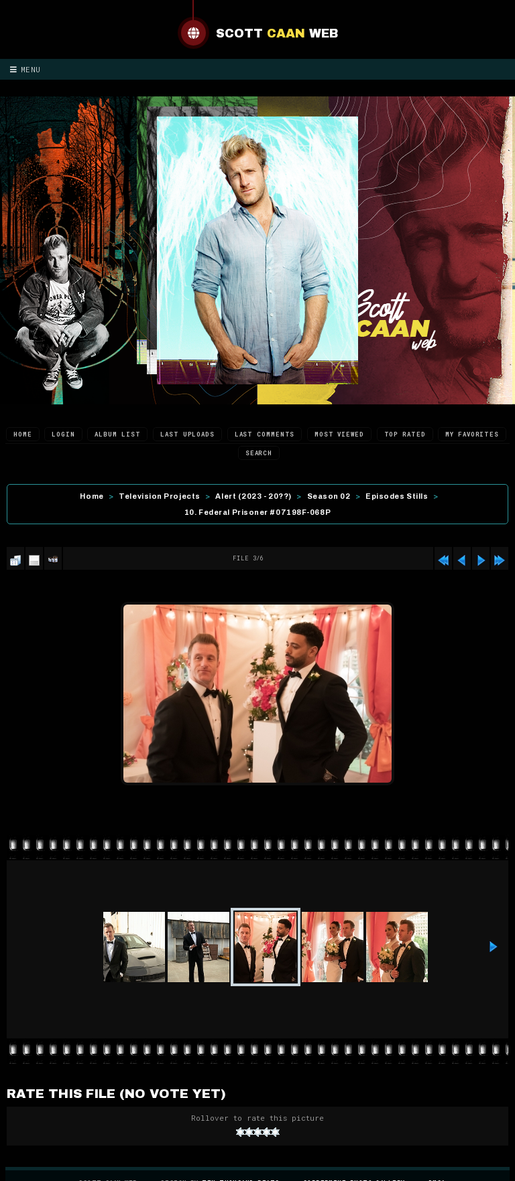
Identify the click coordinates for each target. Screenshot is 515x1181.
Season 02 (329, 496)
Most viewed (339, 434)
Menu (25, 69)
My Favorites (472, 434)
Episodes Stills (396, 496)
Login (63, 434)
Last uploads (187, 434)
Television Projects (159, 496)
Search (258, 453)
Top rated (405, 434)
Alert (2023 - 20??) (253, 496)
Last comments (265, 434)
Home (22, 434)
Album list (117, 434)
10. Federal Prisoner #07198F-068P (257, 512)
